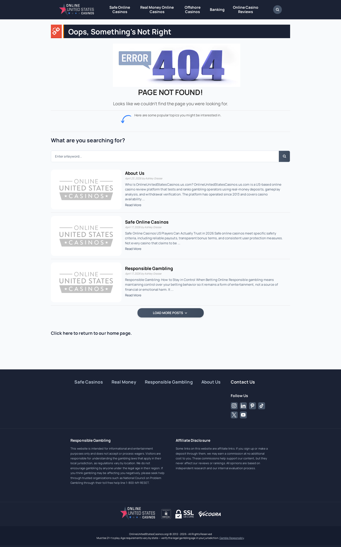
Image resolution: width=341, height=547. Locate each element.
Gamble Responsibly (231, 538)
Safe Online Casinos (119, 9)
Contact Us (243, 382)
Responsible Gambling (149, 268)
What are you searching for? (88, 140)
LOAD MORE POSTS (170, 313)
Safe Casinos (88, 382)
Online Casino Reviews (245, 9)
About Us (134, 173)
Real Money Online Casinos (157, 9)
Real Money (124, 382)
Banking (217, 9)
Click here (62, 333)
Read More (133, 205)
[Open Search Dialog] (277, 9)
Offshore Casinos (193, 9)
